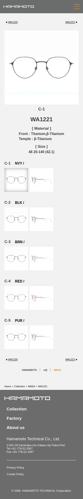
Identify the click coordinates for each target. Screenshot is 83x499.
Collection (19, 386)
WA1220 (13, 22)
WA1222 (70, 22)
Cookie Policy (15, 474)
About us (16, 427)
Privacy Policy (15, 467)
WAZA (57, 370)
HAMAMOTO (29, 370)
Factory (14, 418)
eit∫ (45, 370)
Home (7, 386)
